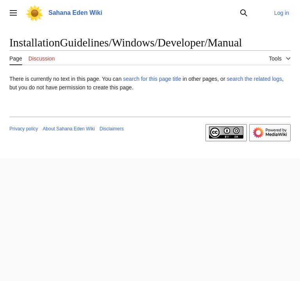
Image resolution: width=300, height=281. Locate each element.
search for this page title (152, 79)
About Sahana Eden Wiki (69, 129)
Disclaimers (112, 129)
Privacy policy (23, 129)
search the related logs (254, 79)
